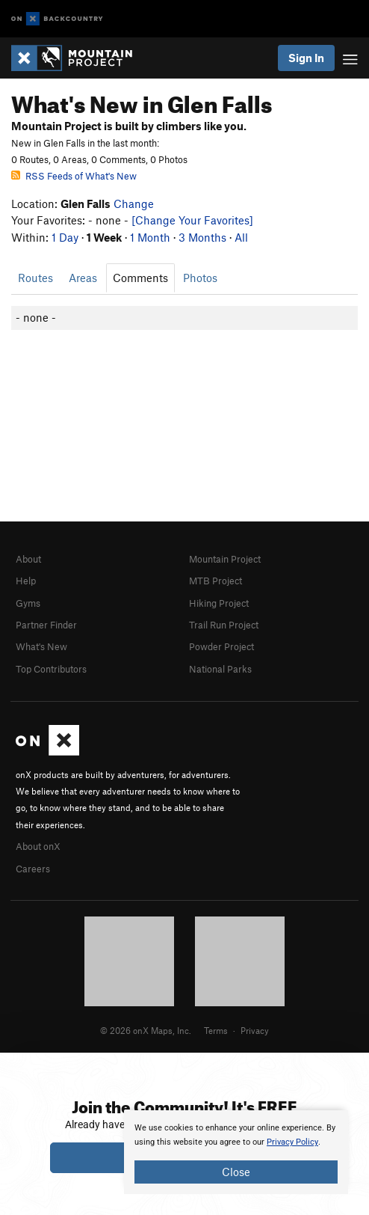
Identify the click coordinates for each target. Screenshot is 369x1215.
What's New (41, 646)
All (241, 237)
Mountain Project (225, 559)
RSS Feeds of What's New (74, 176)
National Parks (220, 669)
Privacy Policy (292, 1142)
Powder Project (221, 646)
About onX (38, 846)
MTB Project (215, 581)
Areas (83, 277)
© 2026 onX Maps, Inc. (145, 1030)
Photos (200, 277)
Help (26, 581)
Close (236, 1171)
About (28, 559)
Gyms (28, 603)
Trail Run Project (223, 625)
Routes (35, 277)
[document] (236, 1152)
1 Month (150, 237)
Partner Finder (46, 625)
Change (134, 203)
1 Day (65, 237)
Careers (33, 869)
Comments (140, 277)
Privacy (255, 1030)
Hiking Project (219, 603)
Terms (216, 1030)
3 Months (202, 237)
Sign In (306, 57)
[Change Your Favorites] (192, 220)
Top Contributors (51, 669)
